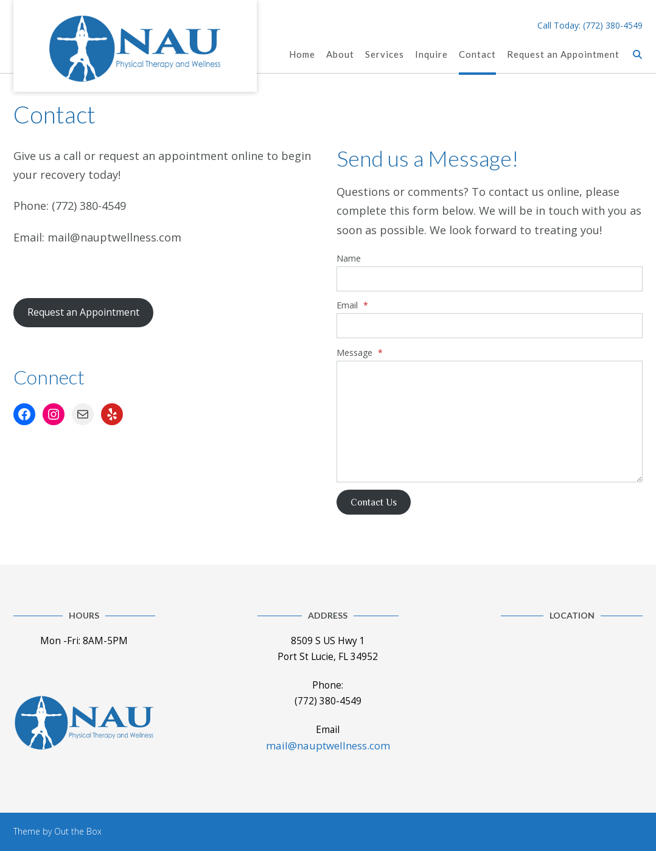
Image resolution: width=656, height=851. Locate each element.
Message (360, 352)
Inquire (431, 55)
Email (352, 305)
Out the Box (78, 831)
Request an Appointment (563, 55)
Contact (477, 55)
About (340, 55)
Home (302, 55)
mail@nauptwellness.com (328, 745)
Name (349, 258)
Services (384, 55)
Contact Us (374, 502)
